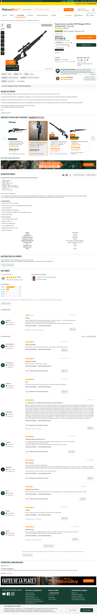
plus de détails (20, 81)
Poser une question (89, 77)
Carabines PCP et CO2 (33, 20)
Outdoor (53, 15)
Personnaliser (73, 610)
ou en (63, 42)
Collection (30, 15)
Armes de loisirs (21, 20)
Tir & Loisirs (20, 15)
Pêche (12, 15)
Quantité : (57, 52)
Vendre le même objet (79, 174)
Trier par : (83, 336)
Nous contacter (92, 1)
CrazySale (67, 77)
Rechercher (69, 9)
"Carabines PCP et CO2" (36, 117)
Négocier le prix (86, 45)
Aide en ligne (84, 1)
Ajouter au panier (86, 37)
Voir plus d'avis (48, 546)
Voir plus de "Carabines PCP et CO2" (10, 158)
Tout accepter (87, 610)
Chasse (4, 15)
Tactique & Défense (42, 15)
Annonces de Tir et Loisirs (8, 20)
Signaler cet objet (91, 174)
